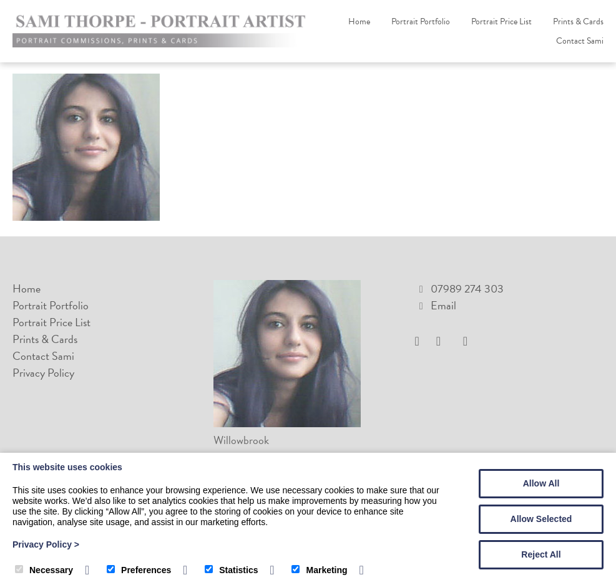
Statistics (231, 570)
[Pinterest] (468, 341)
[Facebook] (422, 341)
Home (359, 21)
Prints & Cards (578, 21)
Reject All (540, 554)
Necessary (44, 570)
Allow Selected (541, 519)
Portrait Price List (501, 21)
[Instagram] (442, 341)
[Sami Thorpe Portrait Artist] (162, 43)
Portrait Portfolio (420, 21)
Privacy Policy (43, 372)
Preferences (139, 570)
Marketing (319, 570)
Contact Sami (580, 40)
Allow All (541, 483)
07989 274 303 (467, 288)
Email (443, 305)
